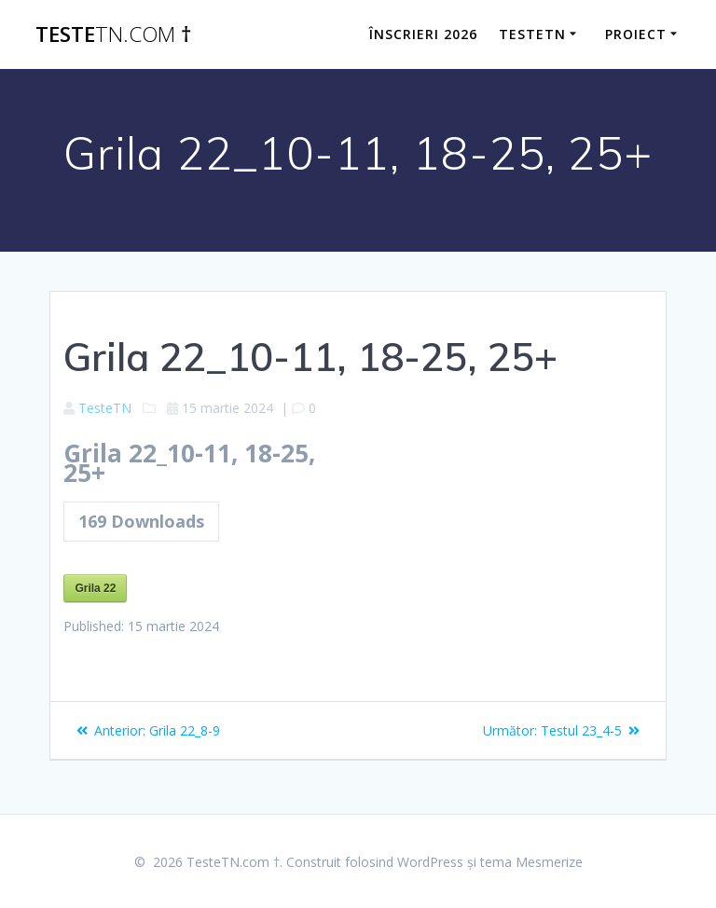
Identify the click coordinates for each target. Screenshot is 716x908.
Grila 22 (95, 588)
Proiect (636, 34)
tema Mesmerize (531, 862)
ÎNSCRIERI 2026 (423, 34)
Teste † (113, 34)
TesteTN (532, 34)
